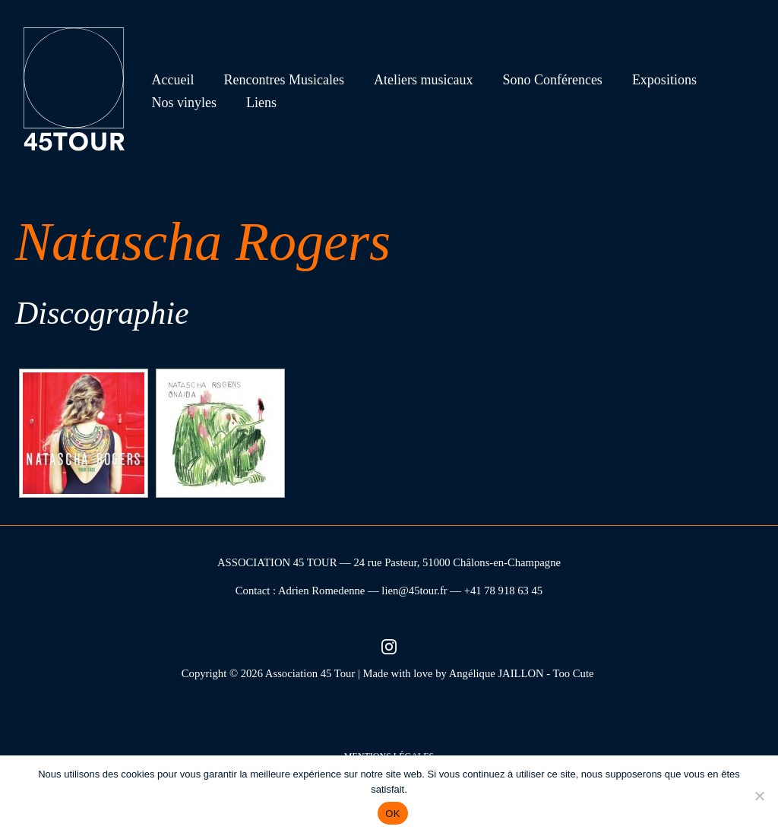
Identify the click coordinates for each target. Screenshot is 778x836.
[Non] (759, 795)
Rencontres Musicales (280, 79)
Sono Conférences (544, 79)
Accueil (171, 79)
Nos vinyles (183, 102)
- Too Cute (571, 673)
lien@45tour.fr (414, 590)
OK (392, 813)
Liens (258, 102)
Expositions (653, 79)
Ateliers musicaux (417, 79)
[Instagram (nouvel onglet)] (389, 645)
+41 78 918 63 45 (503, 590)
